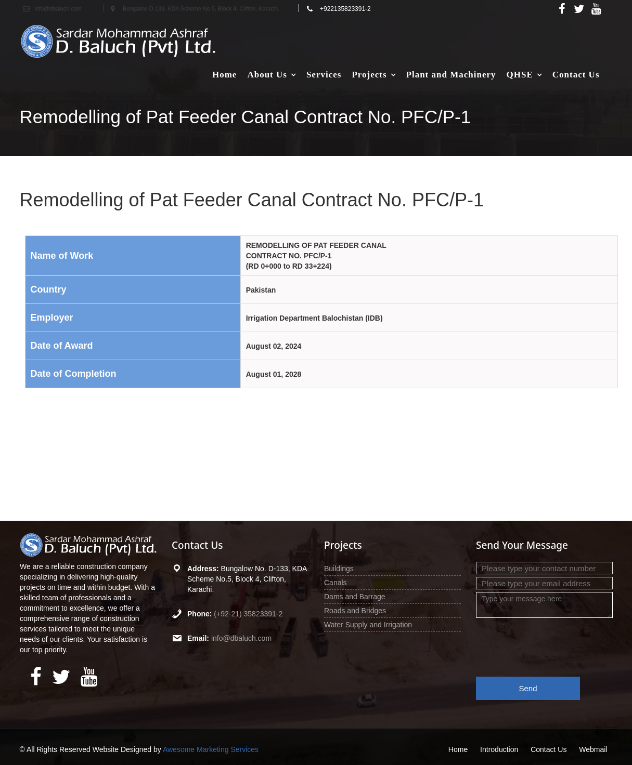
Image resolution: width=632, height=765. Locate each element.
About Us (267, 75)
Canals (335, 582)
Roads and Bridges (355, 610)
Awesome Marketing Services (211, 749)
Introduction (499, 749)
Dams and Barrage (354, 596)
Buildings (339, 568)
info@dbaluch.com (241, 638)
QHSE (520, 75)
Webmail (593, 749)
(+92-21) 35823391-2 (248, 614)
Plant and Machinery (451, 75)
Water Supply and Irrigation (368, 625)
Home (224, 75)
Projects (369, 75)
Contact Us (576, 75)
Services (323, 75)
